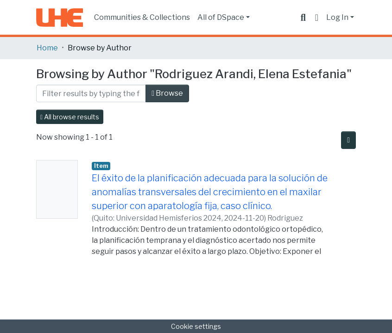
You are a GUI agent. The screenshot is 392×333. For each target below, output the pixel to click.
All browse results (69, 117)
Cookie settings (196, 326)
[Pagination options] (348, 140)
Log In (337, 17)
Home (47, 47)
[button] (316, 17)
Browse (167, 93)
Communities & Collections (142, 17)
